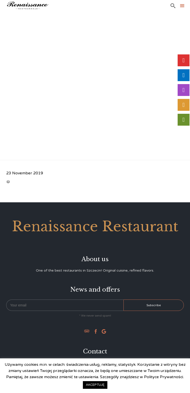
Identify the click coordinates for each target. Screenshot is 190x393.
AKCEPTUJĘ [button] (95, 385)
